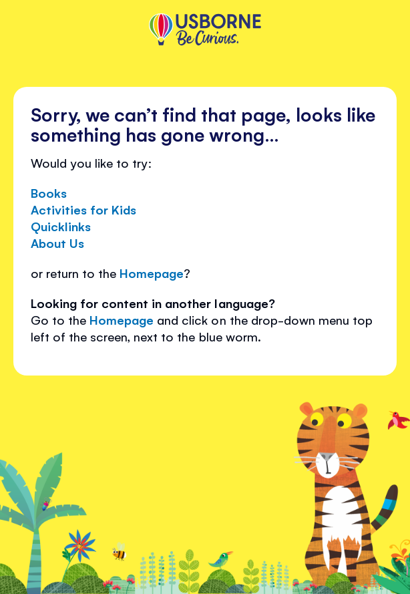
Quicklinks (61, 226)
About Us (57, 243)
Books (49, 192)
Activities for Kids (83, 209)
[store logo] (205, 30)
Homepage (152, 273)
